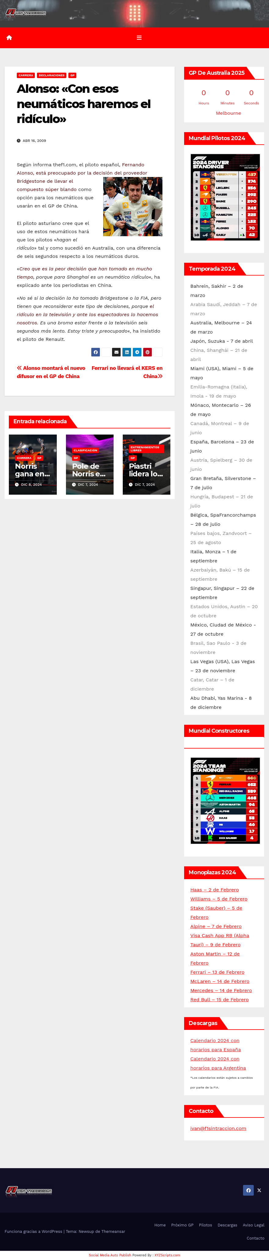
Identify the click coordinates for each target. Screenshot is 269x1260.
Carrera (26, 75)
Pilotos (205, 1225)
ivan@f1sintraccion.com (218, 1128)
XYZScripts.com (167, 1255)
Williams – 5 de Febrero (218, 899)
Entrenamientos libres (145, 449)
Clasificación (85, 450)
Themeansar (113, 1231)
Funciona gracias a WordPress (34, 1231)
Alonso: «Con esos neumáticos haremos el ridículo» (84, 104)
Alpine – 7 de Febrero (216, 926)
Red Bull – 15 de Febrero (219, 999)
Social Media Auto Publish (110, 1255)
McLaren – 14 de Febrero (219, 981)
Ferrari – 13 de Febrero (217, 972)
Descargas (227, 1225)
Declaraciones (51, 75)
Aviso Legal (253, 1225)
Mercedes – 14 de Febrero (221, 990)
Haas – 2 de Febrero (214, 890)
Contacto (255, 1238)
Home (160, 1225)
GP (72, 75)
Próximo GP (182, 1225)
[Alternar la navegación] (139, 38)
